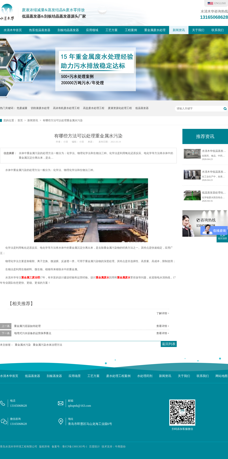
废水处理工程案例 (118, 376)
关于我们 (198, 30)
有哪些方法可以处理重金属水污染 (63, 120)
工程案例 (131, 30)
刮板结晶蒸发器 (68, 30)
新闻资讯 (179, 30)
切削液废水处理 (40, 108)
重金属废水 (102, 277)
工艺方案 (111, 30)
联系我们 (217, 30)
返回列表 (169, 344)
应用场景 (75, 376)
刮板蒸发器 (54, 376)
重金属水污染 (23, 344)
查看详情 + (162, 326)
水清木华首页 (13, 30)
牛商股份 (120, 446)
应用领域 (92, 30)
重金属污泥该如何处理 (27, 326)
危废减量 (22, 108)
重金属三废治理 (30, 277)
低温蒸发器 (142, 108)
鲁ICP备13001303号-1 (74, 446)
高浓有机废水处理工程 (66, 108)
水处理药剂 (144, 376)
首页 (20, 120)
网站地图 (221, 376)
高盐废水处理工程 (93, 108)
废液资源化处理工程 (120, 108)
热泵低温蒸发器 (39, 30)
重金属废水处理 (154, 30)
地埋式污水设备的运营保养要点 (32, 333)
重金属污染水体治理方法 (47, 344)
